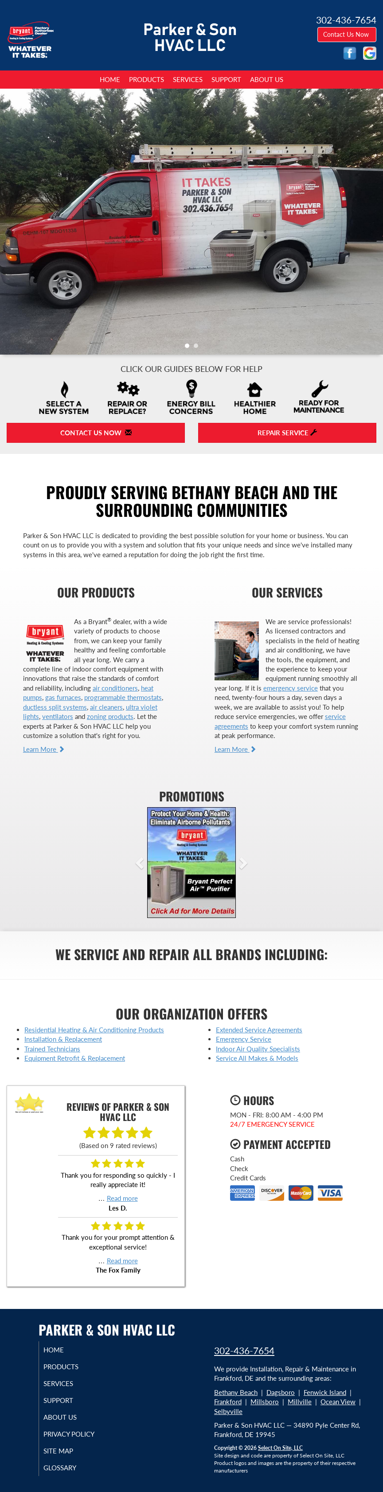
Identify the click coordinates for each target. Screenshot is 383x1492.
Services (188, 79)
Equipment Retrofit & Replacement (74, 1058)
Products (146, 79)
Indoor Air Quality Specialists (258, 1049)
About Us (266, 79)
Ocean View (338, 1402)
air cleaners (106, 707)
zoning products (110, 716)
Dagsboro (280, 1392)
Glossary (68, 1468)
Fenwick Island (325, 1392)
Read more (122, 1198)
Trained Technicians (52, 1049)
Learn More (44, 749)
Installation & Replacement (63, 1039)
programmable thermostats (123, 697)
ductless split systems (55, 707)
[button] (153, 862)
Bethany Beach (236, 1392)
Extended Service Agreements (259, 1030)
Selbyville (228, 1411)
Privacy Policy (77, 1434)
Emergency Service (243, 1039)
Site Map (67, 1451)
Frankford (228, 1402)
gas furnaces (63, 697)
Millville (300, 1402)
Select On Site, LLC (280, 1448)
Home (110, 79)
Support (226, 79)
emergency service (290, 688)
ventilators (57, 716)
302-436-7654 (244, 1350)
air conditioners (115, 688)
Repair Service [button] (287, 433)
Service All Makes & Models (257, 1058)
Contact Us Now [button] (347, 34)
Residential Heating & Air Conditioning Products (94, 1030)
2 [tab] (198, 348)
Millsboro (264, 1402)
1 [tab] (189, 348)
